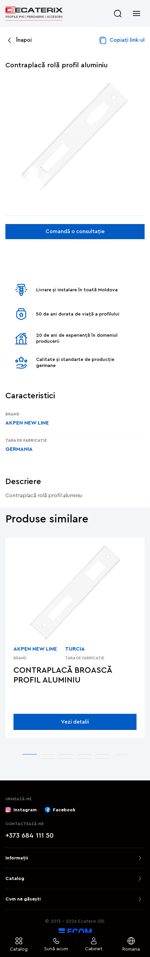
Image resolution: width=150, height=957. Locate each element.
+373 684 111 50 (29, 835)
